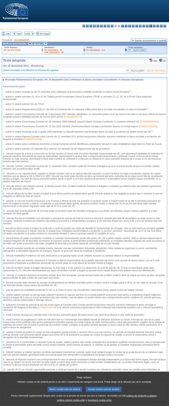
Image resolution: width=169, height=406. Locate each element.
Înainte (27, 34)
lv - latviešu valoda (126, 26)
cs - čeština (91, 26)
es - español (87, 26)
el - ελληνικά (105, 26)
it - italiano (122, 26)
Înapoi (19, 34)
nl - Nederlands (140, 26)
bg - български (83, 26)
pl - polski (143, 26)
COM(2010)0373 (148, 126)
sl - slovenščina (157, 26)
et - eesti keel (101, 26)
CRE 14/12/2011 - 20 (54, 52)
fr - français (112, 26)
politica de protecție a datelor (141, 399)
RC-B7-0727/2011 (12, 50)
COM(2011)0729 (32, 139)
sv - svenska (164, 26)
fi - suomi (161, 26)
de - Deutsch (98, 26)
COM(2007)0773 (72, 117)
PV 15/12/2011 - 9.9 (95, 50)
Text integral (44, 34)
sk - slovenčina (154, 26)
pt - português (147, 26)
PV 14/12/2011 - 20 (53, 50)
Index (8, 34)
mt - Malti (136, 26)
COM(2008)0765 (149, 121)
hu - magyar (133, 26)
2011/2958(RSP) (21, 40)
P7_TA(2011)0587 (137, 50)
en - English (108, 26)
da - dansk (94, 26)
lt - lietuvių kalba (129, 26)
